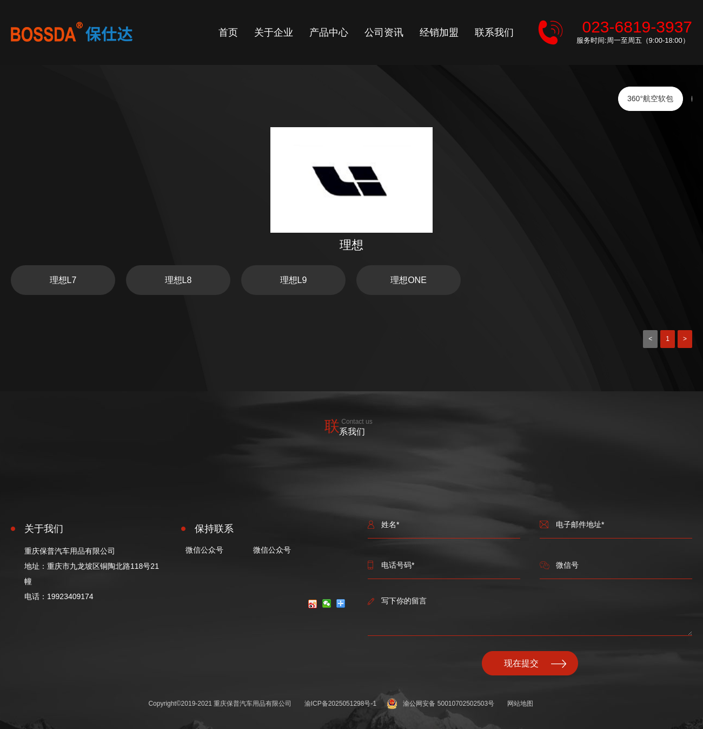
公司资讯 (383, 32)
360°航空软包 (650, 98)
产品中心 (328, 32)
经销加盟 (439, 32)
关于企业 (273, 32)
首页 (228, 32)
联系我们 (494, 32)
